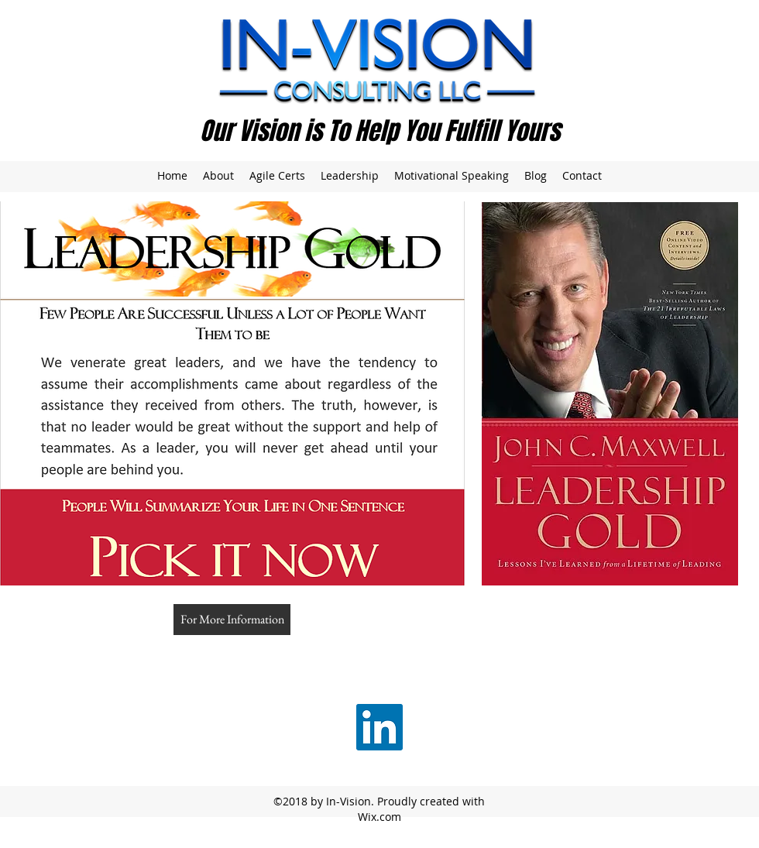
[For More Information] (231, 619)
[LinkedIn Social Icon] (379, 727)
